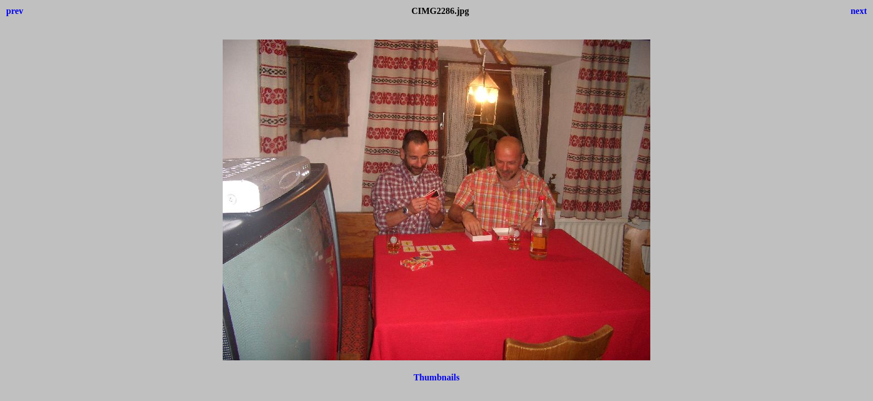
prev (14, 11)
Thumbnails (437, 377)
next (859, 11)
